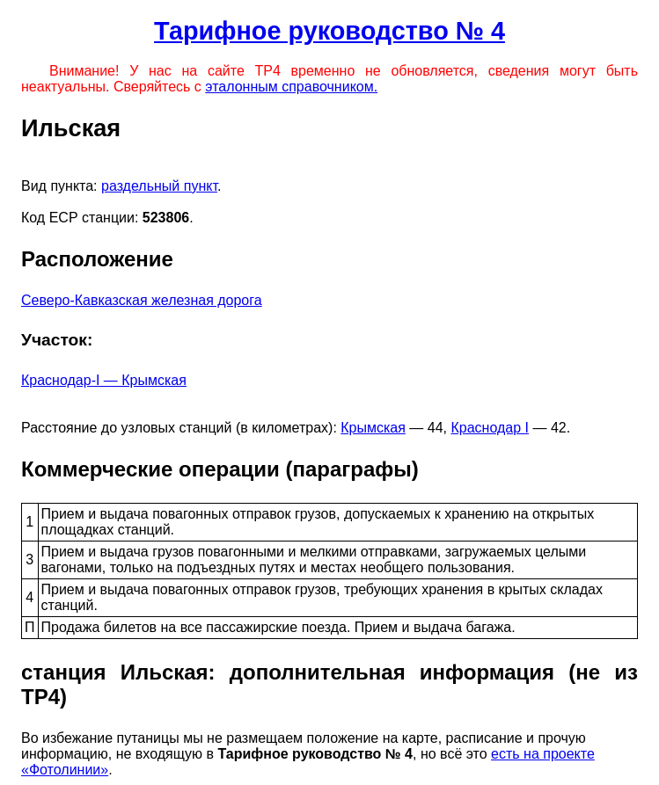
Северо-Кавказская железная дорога (141, 300)
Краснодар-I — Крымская (104, 380)
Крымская (373, 427)
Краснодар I (489, 427)
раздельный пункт (159, 185)
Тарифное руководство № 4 (329, 31)
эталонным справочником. (291, 86)
